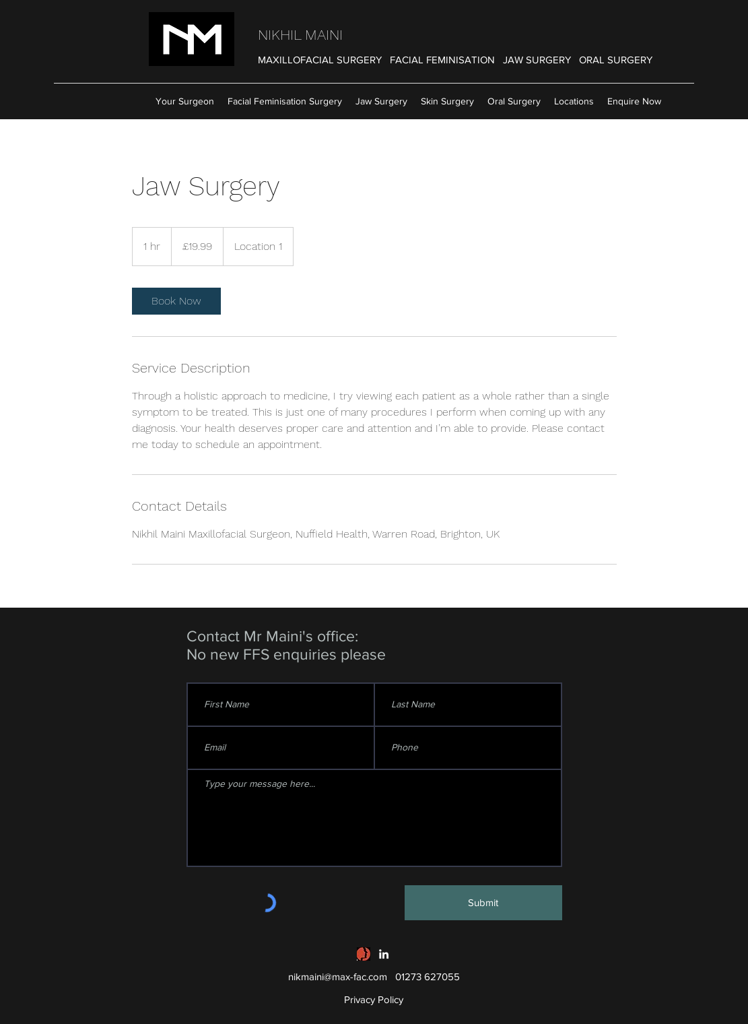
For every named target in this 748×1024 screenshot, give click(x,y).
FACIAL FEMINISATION (442, 59)
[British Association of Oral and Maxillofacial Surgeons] (363, 954)
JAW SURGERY (537, 59)
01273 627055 (427, 976)
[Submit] (483, 902)
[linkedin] (383, 954)
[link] (176, 301)
